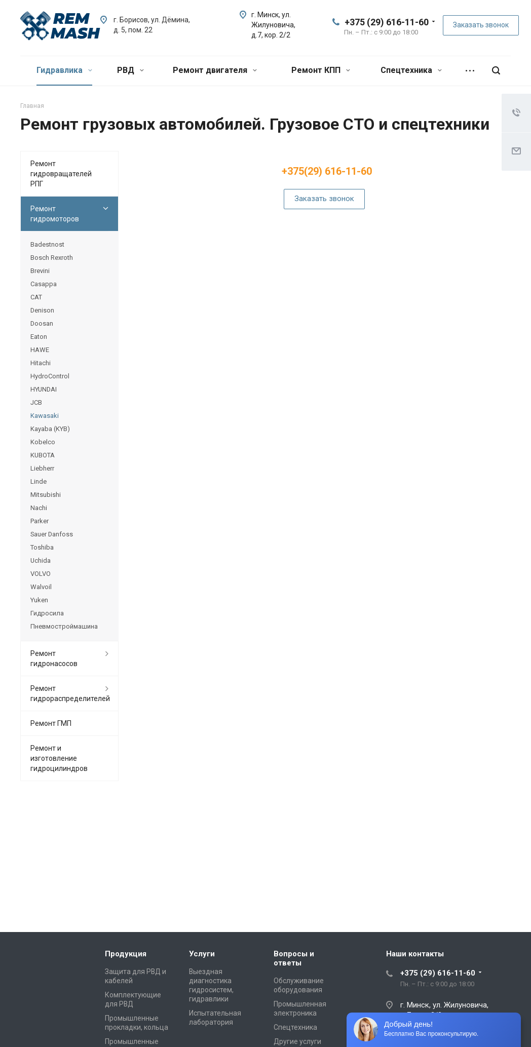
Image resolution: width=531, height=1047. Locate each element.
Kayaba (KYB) (50, 429)
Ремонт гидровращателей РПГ (61, 174)
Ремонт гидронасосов (54, 658)
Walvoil (41, 587)
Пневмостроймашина (64, 626)
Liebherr (42, 468)
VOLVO (40, 573)
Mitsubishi (45, 494)
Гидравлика (64, 70)
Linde (38, 481)
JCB (36, 402)
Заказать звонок (481, 25)
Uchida (40, 560)
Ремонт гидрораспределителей (70, 693)
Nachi (38, 508)
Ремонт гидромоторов (54, 214)
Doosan (41, 323)
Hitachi (40, 363)
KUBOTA (42, 455)
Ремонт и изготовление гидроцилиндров (59, 758)
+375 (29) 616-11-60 (387, 22)
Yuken (39, 600)
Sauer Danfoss (51, 534)
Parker (39, 521)
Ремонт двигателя (215, 70)
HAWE (39, 350)
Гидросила (47, 613)
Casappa (43, 284)
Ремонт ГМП (50, 723)
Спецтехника (411, 70)
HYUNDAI (43, 389)
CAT (36, 297)
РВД (130, 70)
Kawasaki (44, 415)
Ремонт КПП (320, 70)
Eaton (38, 336)
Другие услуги (297, 1041)
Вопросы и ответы (294, 958)
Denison (42, 310)
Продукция (125, 953)
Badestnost (47, 244)
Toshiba (42, 547)
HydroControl (49, 376)
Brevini (40, 271)
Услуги (202, 953)
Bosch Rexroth (51, 257)
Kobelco (42, 442)
